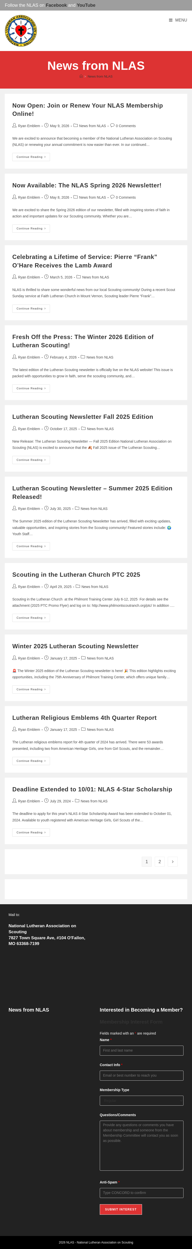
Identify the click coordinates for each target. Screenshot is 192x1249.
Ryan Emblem (29, 126)
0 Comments (126, 126)
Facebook (56, 5)
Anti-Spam (110, 1182)
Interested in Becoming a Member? (141, 1010)
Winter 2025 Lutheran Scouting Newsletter (75, 646)
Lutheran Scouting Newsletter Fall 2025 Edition (82, 416)
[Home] (81, 76)
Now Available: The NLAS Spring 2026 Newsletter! (87, 185)
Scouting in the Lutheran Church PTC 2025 (76, 574)
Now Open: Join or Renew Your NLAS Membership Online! (48, 1024)
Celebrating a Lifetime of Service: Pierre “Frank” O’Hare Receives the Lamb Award (45, 1054)
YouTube (86, 5)
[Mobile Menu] (178, 20)
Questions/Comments (118, 1115)
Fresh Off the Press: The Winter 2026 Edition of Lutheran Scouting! (45, 1072)
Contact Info (111, 1065)
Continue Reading (33, 158)
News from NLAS (100, 76)
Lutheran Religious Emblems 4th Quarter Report (84, 717)
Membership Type (114, 1090)
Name (106, 1040)
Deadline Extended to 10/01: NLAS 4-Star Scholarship (92, 789)
